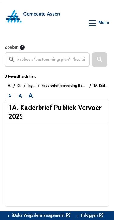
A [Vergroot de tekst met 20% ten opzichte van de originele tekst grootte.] (20, 96)
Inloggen (91, 215)
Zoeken (12, 47)
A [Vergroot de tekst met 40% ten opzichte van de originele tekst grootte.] (31, 96)
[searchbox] (47, 59)
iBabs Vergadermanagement (40, 215)
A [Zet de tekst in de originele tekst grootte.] (9, 96)
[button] (99, 59)
